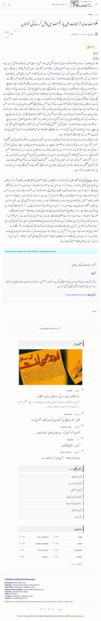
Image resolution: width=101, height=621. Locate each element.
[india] (90, 14)
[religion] (70, 439)
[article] (69, 390)
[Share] (8, 34)
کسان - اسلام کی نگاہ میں (71, 445)
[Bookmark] (4, 4)
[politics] (67, 556)
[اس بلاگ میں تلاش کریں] (49, 4)
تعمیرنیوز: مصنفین (76, 489)
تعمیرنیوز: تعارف (77, 476)
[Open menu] (96, 4)
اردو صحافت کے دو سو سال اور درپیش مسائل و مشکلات (58, 396)
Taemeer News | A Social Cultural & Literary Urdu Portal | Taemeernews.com (53, 615)
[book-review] (65, 426)
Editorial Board (35, 601)
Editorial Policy (9, 601)
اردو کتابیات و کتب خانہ (74, 503)
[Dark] (9, 4)
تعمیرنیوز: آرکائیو (77, 509)
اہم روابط (78, 516)
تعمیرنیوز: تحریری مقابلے (74, 496)
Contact (59, 601)
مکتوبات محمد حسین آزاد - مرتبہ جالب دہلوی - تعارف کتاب (58, 432)
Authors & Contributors (48, 601)
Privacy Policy (68, 601)
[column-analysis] (34, 543)
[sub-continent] (34, 536)
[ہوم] (97, 14)
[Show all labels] (78, 563)
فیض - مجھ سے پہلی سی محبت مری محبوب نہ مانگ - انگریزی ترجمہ (55, 419)
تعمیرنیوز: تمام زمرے (75, 483)
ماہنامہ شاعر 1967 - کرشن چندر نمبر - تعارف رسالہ (60, 457)
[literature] (68, 413)
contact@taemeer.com (76, 294)
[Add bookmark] (15, 31)
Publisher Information (22, 601)
